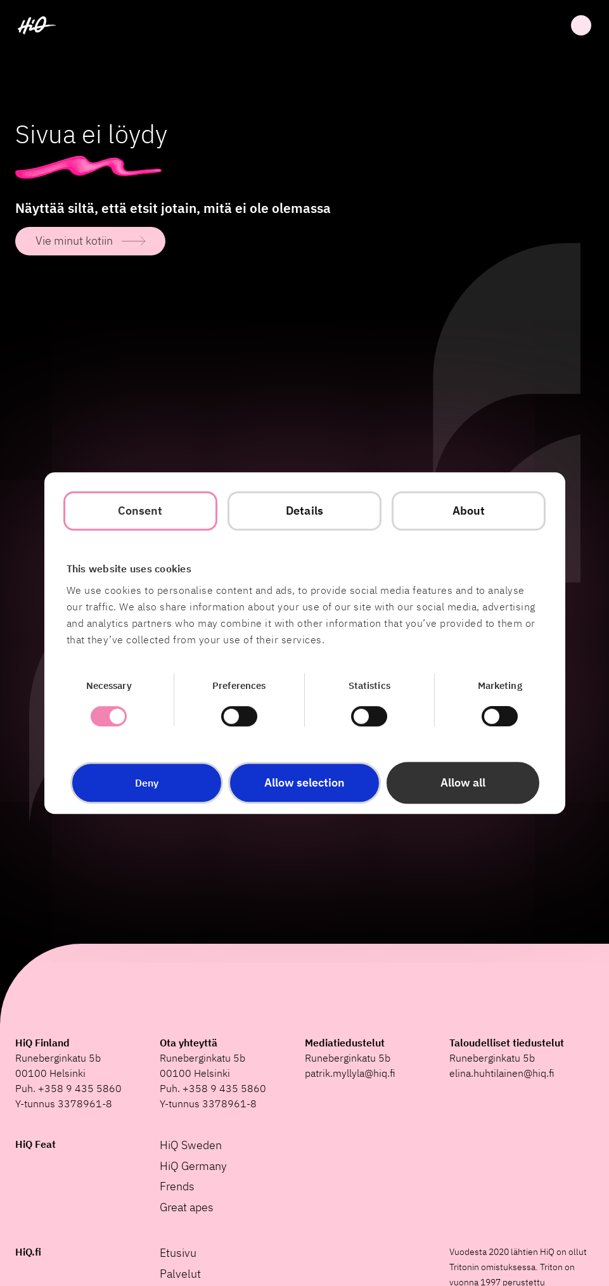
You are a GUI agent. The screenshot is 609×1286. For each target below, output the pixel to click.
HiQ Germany (193, 1166)
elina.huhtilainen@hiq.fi (502, 1073)
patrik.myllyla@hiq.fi (350, 1073)
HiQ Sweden (191, 1145)
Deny (146, 782)
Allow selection (304, 782)
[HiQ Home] (37, 25)
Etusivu (178, 1252)
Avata (581, 25)
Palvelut (180, 1273)
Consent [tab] (140, 510)
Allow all (462, 782)
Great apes (187, 1207)
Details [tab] (304, 510)
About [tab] (468, 510)
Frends (177, 1186)
